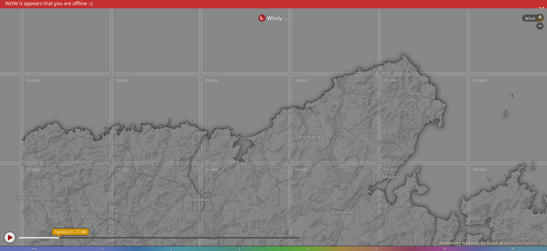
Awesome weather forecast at (489, 242)
